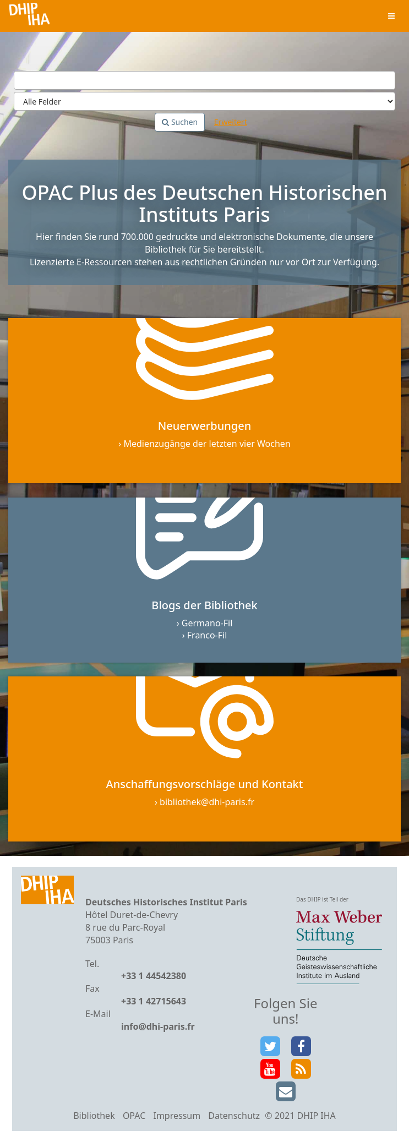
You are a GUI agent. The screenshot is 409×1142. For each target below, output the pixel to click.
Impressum (176, 1116)
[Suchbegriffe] (204, 80)
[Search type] (204, 101)
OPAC (134, 1116)
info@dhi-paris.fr (158, 1026)
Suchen (180, 122)
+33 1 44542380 (153, 976)
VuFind (29, 16)
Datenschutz (234, 1116)
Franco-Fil (207, 635)
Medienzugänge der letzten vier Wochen (206, 444)
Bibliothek (94, 1116)
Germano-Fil (207, 623)
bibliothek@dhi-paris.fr (207, 802)
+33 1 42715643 (153, 1001)
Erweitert (230, 122)
